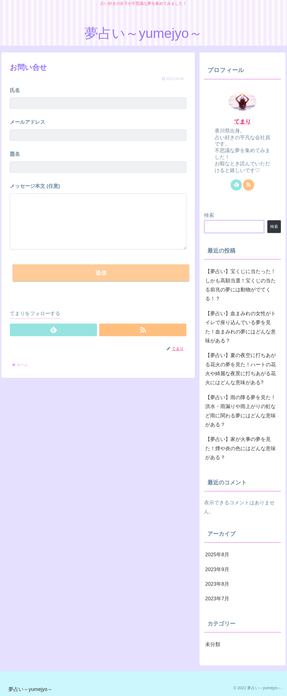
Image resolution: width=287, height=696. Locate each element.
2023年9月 (217, 569)
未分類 (212, 644)
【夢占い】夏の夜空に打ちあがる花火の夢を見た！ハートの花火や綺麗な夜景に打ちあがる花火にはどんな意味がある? (240, 368)
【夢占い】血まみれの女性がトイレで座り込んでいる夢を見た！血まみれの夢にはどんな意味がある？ (240, 327)
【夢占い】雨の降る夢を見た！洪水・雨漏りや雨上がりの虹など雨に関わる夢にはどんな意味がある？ (240, 411)
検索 (209, 215)
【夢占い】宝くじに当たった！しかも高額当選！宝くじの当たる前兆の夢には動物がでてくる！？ (240, 285)
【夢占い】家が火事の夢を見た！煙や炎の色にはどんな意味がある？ (240, 448)
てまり (242, 121)
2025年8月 (217, 554)
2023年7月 (217, 598)
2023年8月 (217, 584)
